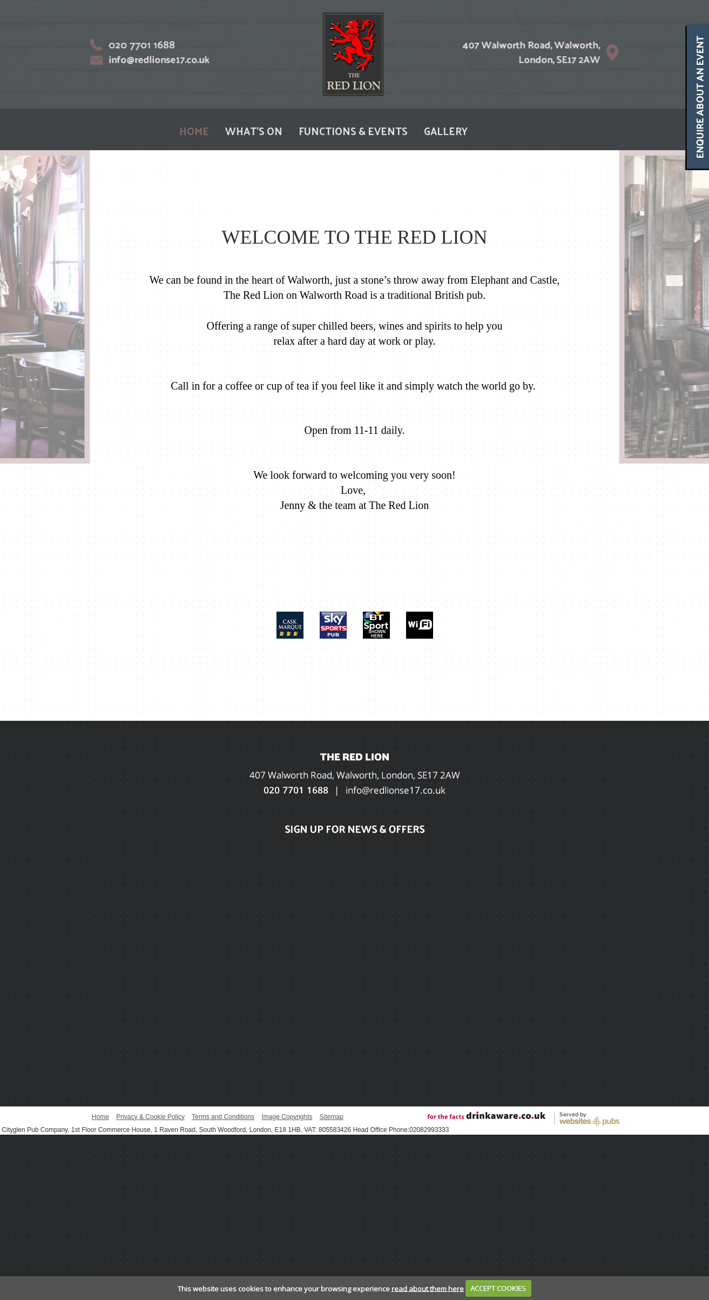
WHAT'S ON (253, 131)
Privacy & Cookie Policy (150, 1117)
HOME (194, 131)
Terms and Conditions (223, 1117)
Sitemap (331, 1117)
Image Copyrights (286, 1117)
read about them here (427, 1288)
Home (100, 1117)
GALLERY (446, 131)
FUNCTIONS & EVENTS (353, 131)
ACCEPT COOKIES (498, 1288)
